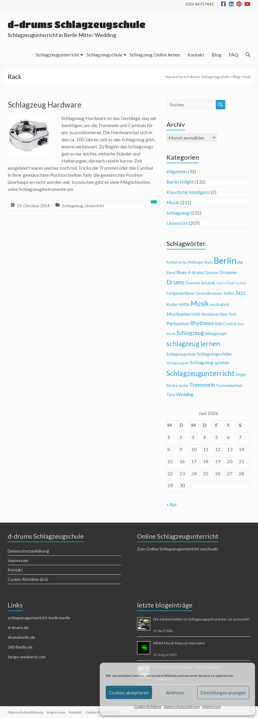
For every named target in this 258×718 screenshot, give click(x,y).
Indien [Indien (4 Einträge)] (228, 293)
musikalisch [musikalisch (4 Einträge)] (219, 304)
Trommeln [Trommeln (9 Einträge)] (202, 384)
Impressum (212, 706)
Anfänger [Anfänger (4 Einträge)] (196, 262)
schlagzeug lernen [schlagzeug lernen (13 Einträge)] (193, 344)
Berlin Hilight (180, 181)
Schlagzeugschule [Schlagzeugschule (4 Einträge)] (181, 354)
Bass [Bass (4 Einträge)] (209, 262)
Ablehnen (175, 692)
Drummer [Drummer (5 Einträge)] (228, 272)
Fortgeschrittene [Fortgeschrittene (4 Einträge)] (180, 293)
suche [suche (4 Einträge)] (183, 385)
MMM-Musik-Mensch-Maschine (179, 643)
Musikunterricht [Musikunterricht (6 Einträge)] (183, 314)
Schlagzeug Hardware (44, 104)
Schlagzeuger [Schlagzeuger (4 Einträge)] (216, 333)
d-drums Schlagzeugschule (77, 24)
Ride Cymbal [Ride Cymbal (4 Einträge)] (225, 323)
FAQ (233, 54)
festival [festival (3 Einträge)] (240, 283)
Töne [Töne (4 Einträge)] (170, 394)
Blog (216, 54)
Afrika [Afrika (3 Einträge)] (182, 262)
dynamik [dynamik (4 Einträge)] (208, 283)
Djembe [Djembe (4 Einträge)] (211, 272)
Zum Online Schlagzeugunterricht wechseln (177, 548)
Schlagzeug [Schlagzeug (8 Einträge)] (190, 333)
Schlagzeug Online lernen (155, 54)
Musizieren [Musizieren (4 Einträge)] (210, 314)
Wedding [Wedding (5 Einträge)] (184, 394)
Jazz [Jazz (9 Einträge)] (240, 292)
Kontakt (195, 54)
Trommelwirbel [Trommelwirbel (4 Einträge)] (229, 385)
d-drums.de (18, 627)
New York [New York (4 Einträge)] (228, 314)
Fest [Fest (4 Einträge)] (230, 283)
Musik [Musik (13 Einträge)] (200, 303)
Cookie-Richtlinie (147, 706)
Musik (172, 202)
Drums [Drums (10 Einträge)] (175, 282)
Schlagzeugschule (104, 54)
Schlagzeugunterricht (57, 54)
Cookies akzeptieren (129, 692)
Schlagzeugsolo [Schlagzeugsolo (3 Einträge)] (177, 363)
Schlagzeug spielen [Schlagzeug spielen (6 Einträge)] (209, 362)
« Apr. (172, 504)
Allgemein (176, 171)
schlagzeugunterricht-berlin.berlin (39, 617)
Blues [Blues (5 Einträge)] (181, 272)
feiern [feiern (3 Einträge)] (221, 283)
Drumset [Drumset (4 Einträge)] (192, 283)
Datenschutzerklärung (182, 706)
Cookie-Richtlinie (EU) (28, 579)
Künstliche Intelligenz (188, 192)
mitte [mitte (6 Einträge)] (184, 304)
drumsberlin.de (21, 637)
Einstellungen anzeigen (223, 692)
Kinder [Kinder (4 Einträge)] (172, 304)
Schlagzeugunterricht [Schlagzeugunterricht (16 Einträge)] (200, 373)
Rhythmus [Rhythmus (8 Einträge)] (202, 323)
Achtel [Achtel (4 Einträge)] (171, 262)
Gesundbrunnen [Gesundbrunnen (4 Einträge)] (209, 293)
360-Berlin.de (20, 646)
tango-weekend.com (27, 656)
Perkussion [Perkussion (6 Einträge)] (177, 323)
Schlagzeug (72, 205)
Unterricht (94, 205)
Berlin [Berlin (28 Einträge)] (224, 260)
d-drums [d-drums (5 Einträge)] (196, 272)
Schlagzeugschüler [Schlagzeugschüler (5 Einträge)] (214, 353)
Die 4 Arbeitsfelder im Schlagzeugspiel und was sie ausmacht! (201, 619)
